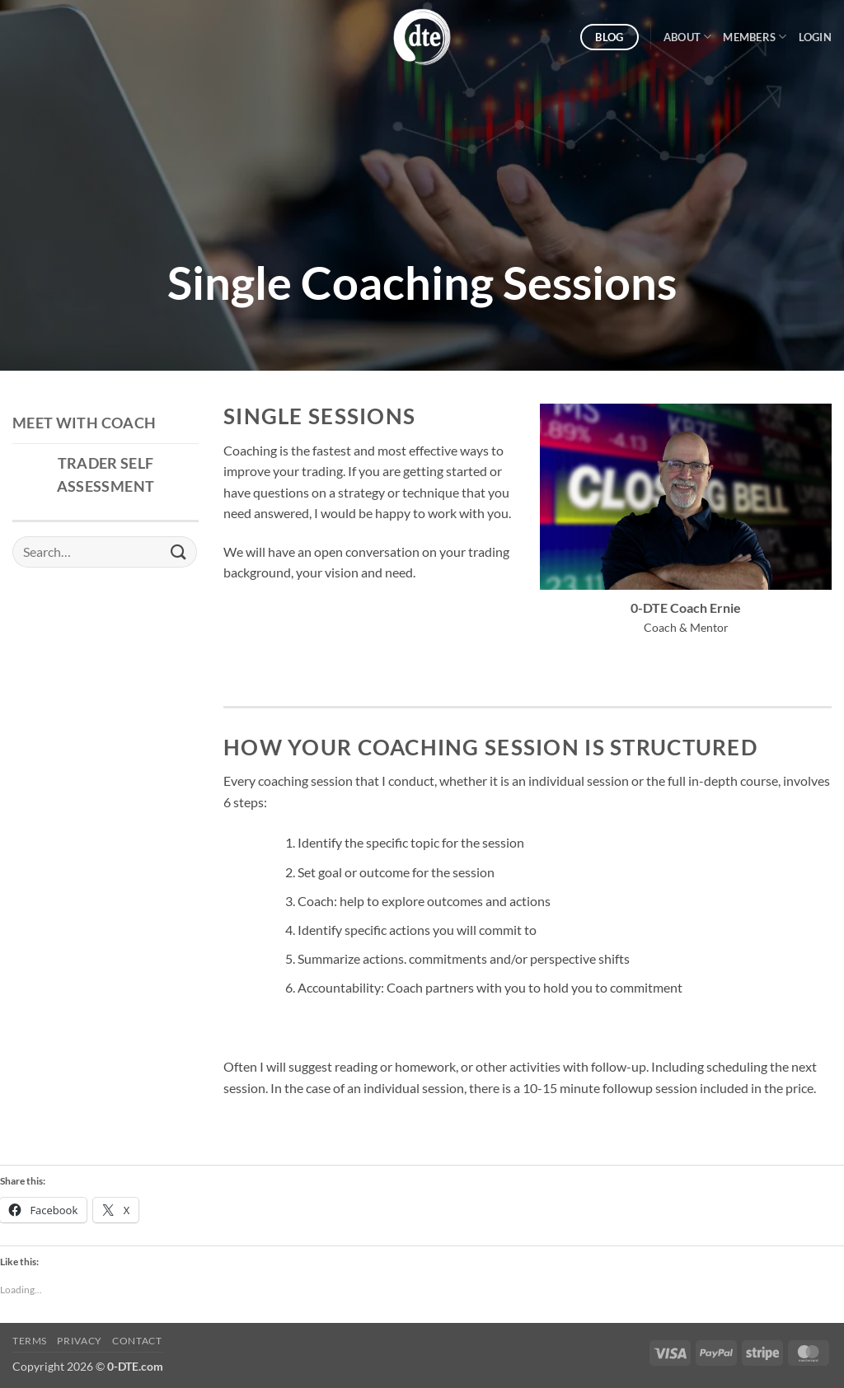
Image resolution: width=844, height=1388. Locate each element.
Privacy (79, 1340)
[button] (815, 37)
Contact (137, 1340)
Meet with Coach (84, 423)
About (687, 36)
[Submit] (178, 551)
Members (754, 36)
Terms (29, 1340)
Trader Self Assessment (106, 475)
